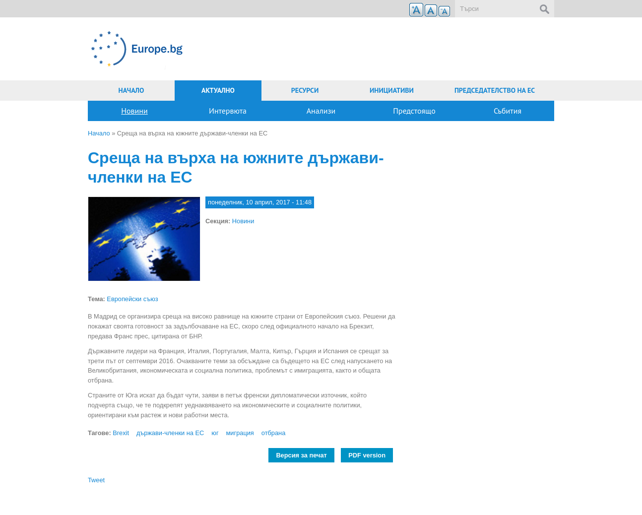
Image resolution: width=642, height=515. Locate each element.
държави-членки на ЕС (170, 433)
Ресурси (305, 90)
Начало (131, 90)
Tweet (96, 480)
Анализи (321, 111)
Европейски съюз (132, 299)
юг (214, 433)
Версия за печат (301, 455)
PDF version (366, 455)
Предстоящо (414, 111)
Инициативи (392, 90)
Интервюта (228, 111)
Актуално (218, 90)
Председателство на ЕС (494, 90)
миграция (240, 433)
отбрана (273, 433)
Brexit (121, 433)
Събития (507, 111)
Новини (134, 111)
